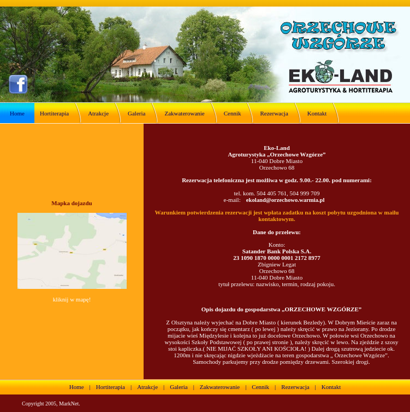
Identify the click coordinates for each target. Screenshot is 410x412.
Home (17, 113)
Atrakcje (98, 113)
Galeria (136, 113)
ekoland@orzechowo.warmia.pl (285, 200)
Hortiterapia (54, 113)
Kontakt (316, 113)
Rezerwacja (274, 113)
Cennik (232, 113)
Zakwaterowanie (184, 113)
